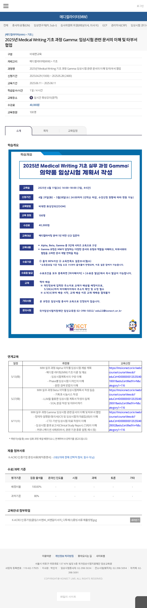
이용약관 (46, 556)
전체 (5, 25)
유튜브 (77, 586)
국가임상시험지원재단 (21, 6)
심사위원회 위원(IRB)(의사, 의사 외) (79, 25)
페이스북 (69, 586)
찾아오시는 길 (85, 556)
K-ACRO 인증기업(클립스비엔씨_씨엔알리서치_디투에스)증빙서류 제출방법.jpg (52, 520)
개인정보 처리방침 (64, 556)
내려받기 (135, 520)
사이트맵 (100, 556)
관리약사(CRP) (119, 25)
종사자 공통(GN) (21, 25)
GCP (104, 25)
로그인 (140, 6)
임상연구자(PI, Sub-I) (45, 25)
